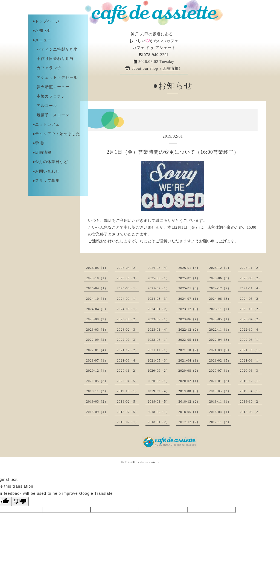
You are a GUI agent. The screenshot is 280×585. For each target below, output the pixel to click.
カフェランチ (47, 68)
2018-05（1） (189, 412)
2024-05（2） (251, 299)
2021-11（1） (159, 350)
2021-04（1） (189, 360)
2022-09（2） (97, 340)
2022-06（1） (159, 340)
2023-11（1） (220, 309)
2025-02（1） (159, 288)
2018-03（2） (251, 412)
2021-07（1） (97, 360)
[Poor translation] (20, 501)
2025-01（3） (189, 288)
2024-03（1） (128, 309)
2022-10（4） (251, 329)
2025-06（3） (220, 278)
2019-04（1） (251, 391)
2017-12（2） (189, 422)
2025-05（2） (251, 278)
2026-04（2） (128, 268)
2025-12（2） (220, 268)
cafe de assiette (148, 462)
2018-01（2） (159, 422)
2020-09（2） (159, 370)
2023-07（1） (159, 319)
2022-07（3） (128, 340)
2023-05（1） (220, 319)
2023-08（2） (128, 319)
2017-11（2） (220, 422)
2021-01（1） (251, 360)
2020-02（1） (189, 381)
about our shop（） (154, 68)
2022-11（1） (220, 329)
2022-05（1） (189, 340)
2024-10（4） (97, 299)
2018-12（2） (189, 401)
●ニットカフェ (46, 124)
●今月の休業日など (50, 162)
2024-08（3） (159, 299)
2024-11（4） (251, 288)
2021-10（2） (189, 350)
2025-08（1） (159, 278)
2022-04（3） (220, 340)
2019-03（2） (97, 401)
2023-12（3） (189, 309)
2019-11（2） (97, 391)
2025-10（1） (97, 278)
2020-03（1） (159, 381)
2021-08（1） (251, 350)
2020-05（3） (97, 381)
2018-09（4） (97, 412)
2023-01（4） (159, 329)
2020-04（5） (128, 381)
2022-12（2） (189, 329)
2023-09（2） (97, 319)
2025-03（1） (128, 288)
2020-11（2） (128, 370)
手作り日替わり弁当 (53, 59)
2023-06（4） (189, 319)
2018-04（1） (220, 412)
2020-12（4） (97, 370)
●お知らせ (42, 30)
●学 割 (39, 143)
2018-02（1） (128, 422)
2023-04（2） (251, 319)
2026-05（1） (97, 268)
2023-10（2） (251, 309)
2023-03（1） (97, 329)
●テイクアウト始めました (56, 134)
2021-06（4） (128, 360)
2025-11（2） (251, 268)
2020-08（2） (189, 370)
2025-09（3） (128, 278)
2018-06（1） (159, 412)
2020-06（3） (251, 370)
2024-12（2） (220, 288)
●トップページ (46, 21)
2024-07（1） (189, 299)
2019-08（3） (189, 391)
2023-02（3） (128, 329)
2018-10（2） (251, 401)
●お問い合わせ (46, 171)
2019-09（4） (159, 391)
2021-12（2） (128, 350)
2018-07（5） (128, 412)
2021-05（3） (159, 360)
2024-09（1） (128, 299)
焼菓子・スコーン (51, 115)
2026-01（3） (189, 268)
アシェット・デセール (55, 77)
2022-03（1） (251, 340)
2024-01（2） (159, 309)
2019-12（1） (251, 381)
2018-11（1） (220, 401)
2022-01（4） (97, 350)
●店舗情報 (42, 152)
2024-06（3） (220, 299)
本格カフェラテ (49, 96)
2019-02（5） (128, 401)
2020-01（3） (220, 381)
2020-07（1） (220, 370)
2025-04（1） (97, 288)
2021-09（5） (220, 350)
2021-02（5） (220, 360)
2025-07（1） (189, 278)
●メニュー (42, 40)
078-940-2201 (154, 55)
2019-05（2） (220, 391)
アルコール (45, 106)
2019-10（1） (128, 391)
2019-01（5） (159, 401)
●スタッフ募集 (46, 181)
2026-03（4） (159, 268)
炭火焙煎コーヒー (51, 87)
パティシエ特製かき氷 (55, 49)
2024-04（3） (97, 309)
